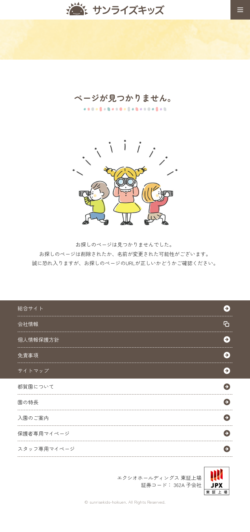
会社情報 (28, 324)
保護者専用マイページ (44, 433)
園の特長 (28, 402)
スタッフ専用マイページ (46, 449)
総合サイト (31, 308)
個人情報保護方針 (38, 339)
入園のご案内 (33, 418)
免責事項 (28, 355)
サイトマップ (33, 370)
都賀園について (36, 386)
